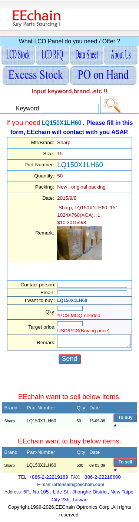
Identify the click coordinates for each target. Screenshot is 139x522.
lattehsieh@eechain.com (78, 488)
